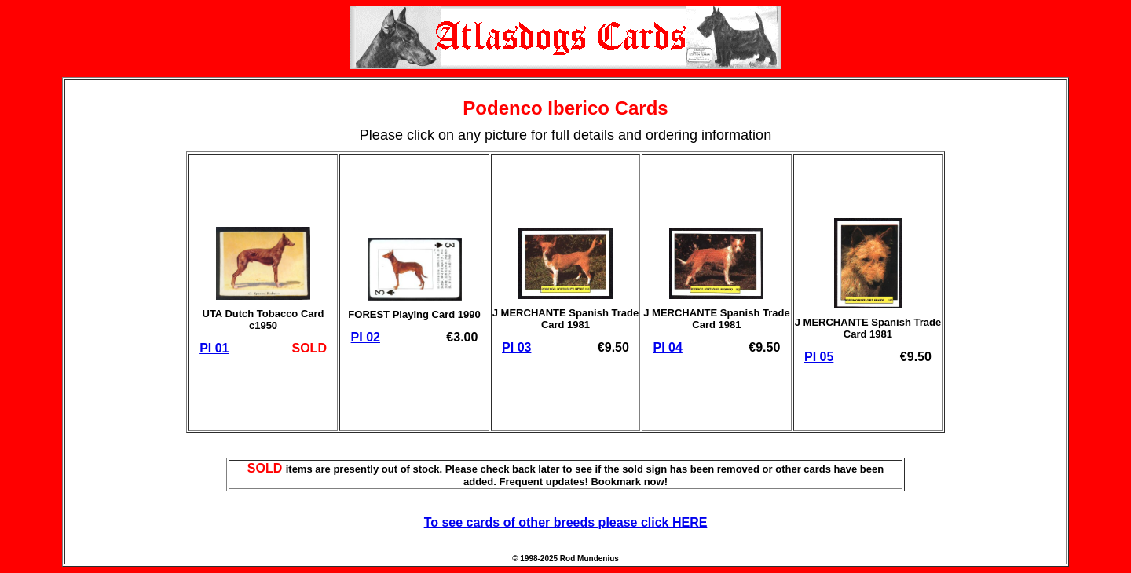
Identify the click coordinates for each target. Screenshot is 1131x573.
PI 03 (516, 347)
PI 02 (365, 337)
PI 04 (668, 347)
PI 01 (214, 348)
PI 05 (818, 356)
